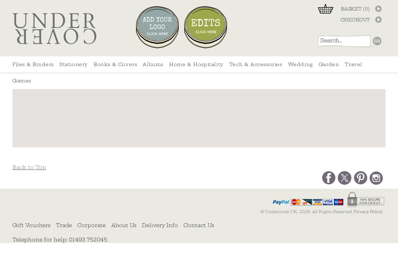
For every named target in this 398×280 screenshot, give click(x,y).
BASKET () (355, 9)
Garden (329, 64)
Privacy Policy (368, 211)
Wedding (300, 64)
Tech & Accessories (255, 64)
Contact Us (198, 225)
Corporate (91, 225)
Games (21, 81)
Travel (353, 64)
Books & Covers (115, 64)
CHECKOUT (355, 20)
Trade (64, 225)
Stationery (73, 64)
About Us (123, 225)
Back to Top (29, 167)
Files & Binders (33, 64)
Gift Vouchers (31, 225)
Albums (153, 64)
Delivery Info (160, 225)
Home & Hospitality (196, 64)
